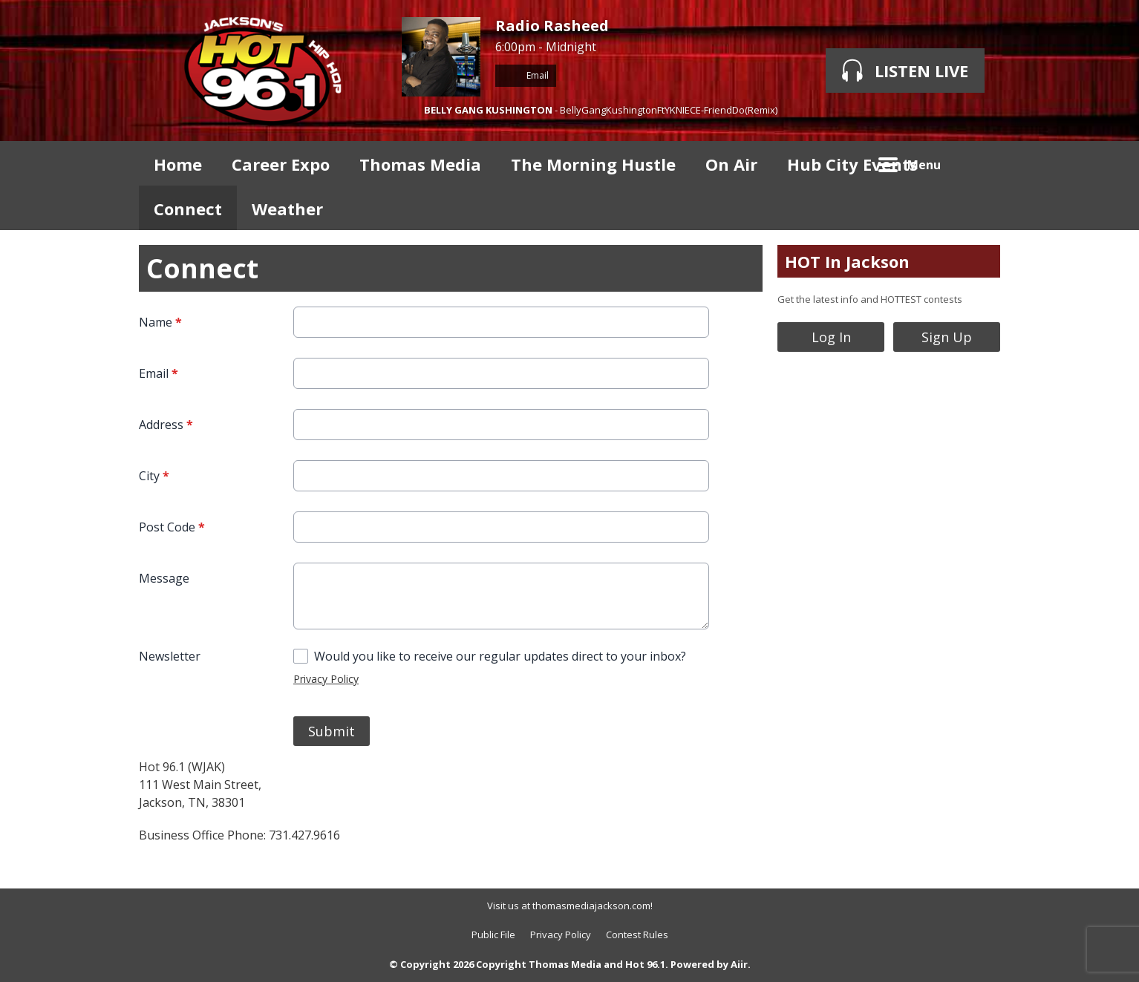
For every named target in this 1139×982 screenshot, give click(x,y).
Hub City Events (852, 164)
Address (166, 424)
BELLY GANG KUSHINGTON (488, 110)
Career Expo (281, 164)
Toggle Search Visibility (978, 163)
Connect (188, 208)
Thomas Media (420, 164)
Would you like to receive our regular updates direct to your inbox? (500, 656)
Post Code (172, 527)
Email (526, 75)
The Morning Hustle (593, 164)
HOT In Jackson (847, 261)
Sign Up (946, 337)
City (154, 476)
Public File (493, 934)
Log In (831, 337)
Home (178, 164)
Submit (331, 731)
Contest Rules (637, 934)
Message (164, 578)
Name (160, 322)
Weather (287, 208)
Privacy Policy (326, 679)
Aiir (739, 964)
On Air (731, 164)
